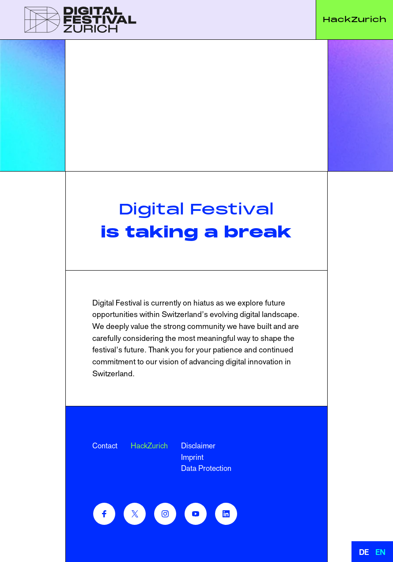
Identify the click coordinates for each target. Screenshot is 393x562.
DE (364, 552)
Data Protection (206, 468)
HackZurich (354, 19)
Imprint (192, 457)
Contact (104, 445)
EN (380, 552)
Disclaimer (198, 445)
